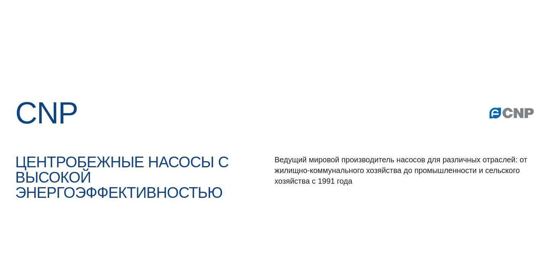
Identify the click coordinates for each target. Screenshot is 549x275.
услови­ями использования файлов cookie (434, 200)
